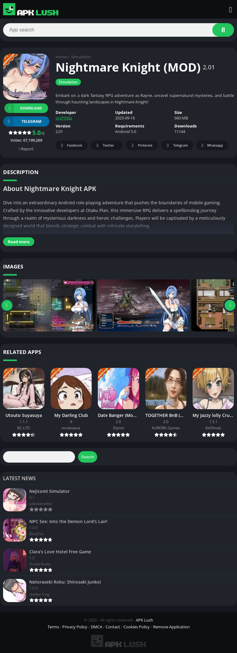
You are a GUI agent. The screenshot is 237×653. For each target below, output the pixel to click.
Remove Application (171, 627)
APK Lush (144, 620)
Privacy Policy (74, 627)
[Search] (118, 30)
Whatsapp (211, 146)
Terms (53, 627)
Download (23, 108)
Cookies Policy (136, 627)
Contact (113, 627)
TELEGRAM (22, 121)
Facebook (70, 146)
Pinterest (141, 146)
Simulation (81, 57)
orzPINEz (64, 118)
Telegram (176, 146)
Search (87, 457)
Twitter (104, 146)
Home (61, 57)
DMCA (96, 627)
